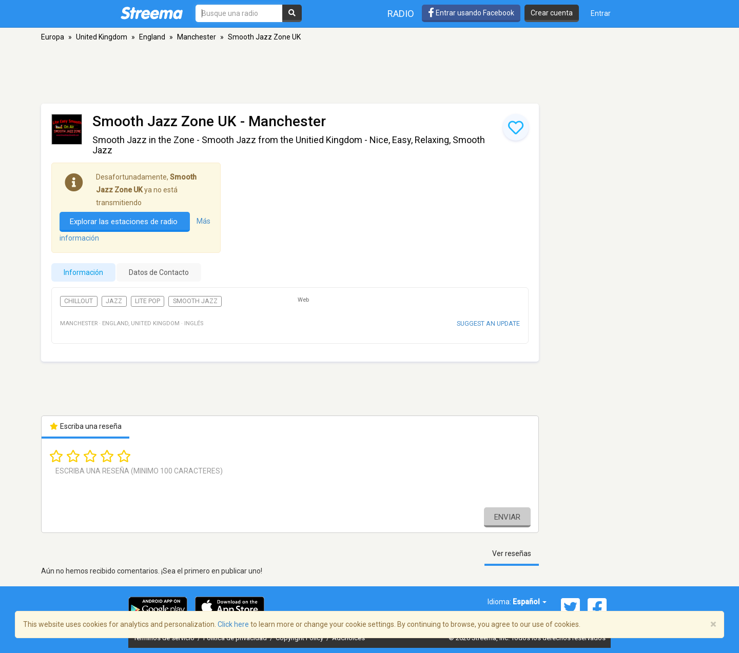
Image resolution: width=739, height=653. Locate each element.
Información (83, 272)
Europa (52, 37)
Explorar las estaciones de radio (125, 221)
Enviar (507, 517)
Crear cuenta (552, 13)
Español (530, 602)
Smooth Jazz (195, 301)
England (152, 37)
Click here (233, 624)
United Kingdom (101, 37)
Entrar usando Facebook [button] (471, 13)
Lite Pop (147, 301)
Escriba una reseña (85, 426)
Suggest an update (488, 323)
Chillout (78, 301)
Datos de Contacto (159, 272)
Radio (400, 13)
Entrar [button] (601, 13)
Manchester (196, 37)
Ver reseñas (511, 553)
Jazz (114, 301)
